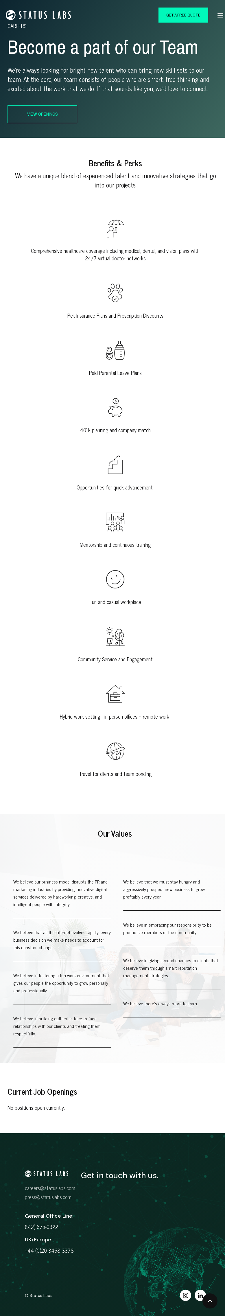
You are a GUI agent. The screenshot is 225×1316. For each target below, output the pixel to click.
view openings (42, 114)
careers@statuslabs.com (50, 1188)
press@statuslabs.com (48, 1197)
